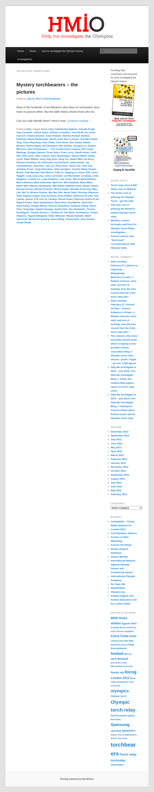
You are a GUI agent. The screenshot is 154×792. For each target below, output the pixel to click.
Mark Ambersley (42, 182)
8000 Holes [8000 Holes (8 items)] (119, 618)
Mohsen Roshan (38, 192)
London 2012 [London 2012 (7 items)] (120, 678)
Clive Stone (62, 142)
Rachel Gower (65, 199)
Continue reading (79, 120)
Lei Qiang (86, 176)
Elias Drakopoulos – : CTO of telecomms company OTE (57, 149)
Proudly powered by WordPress (77, 779)
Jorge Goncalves (44, 169)
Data (28, 129)
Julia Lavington (62, 169)
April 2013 (116, 451)
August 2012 (118, 478)
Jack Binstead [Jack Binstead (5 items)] (119, 658)
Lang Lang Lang (34, 176)
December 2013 (119, 431)
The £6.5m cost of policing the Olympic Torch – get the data (122, 197)
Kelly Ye (59, 172)
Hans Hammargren (61, 156)
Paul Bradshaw (52, 98)
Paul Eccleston (49, 196)
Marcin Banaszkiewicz (84, 179)
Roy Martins (74, 202)
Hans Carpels (42, 156)
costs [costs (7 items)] (133, 636)
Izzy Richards (61, 162)
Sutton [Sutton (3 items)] (114, 735)
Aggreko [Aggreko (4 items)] (126, 623)
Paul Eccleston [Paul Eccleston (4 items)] (119, 715)
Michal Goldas (61, 189)
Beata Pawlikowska (38, 139)
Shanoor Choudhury (59, 206)
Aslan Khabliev (54, 136)
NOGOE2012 (118, 588)
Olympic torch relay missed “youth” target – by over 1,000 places (123, 359)
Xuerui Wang (57, 219)
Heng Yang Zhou (48, 159)
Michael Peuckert (44, 189)
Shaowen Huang (79, 206)
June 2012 (116, 486)
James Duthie (77, 162)
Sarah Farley (23, 206)
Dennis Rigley (33, 146)
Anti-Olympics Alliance (124, 533)
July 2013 (116, 439)
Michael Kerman (25, 189)
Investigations (24, 59)
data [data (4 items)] (131, 640)
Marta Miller (86, 182)
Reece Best (60, 202)
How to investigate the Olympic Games (62, 51)
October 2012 (118, 470)
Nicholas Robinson (88, 192)
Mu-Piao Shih (55, 192)
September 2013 (120, 435)
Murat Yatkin (70, 192)
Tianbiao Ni (56, 212)
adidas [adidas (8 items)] (116, 623)
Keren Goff (84, 172)
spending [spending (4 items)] (116, 731)
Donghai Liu (80, 146)
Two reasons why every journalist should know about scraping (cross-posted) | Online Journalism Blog (124, 343)
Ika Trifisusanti (45, 162)
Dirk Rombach (49, 146)
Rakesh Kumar (24, 202)
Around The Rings (121, 545)
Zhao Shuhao (88, 219)
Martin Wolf (22, 186)
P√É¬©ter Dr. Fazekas (45, 199)
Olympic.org (118, 592)
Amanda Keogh (86, 129)
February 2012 (119, 494)
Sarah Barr (87, 202)
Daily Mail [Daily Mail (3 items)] (123, 641)
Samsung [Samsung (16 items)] (120, 724)
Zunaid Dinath (23, 222)
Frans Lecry (67, 152)
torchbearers (82, 212)
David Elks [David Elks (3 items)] (116, 645)
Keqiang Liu (71, 172)
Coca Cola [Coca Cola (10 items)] (119, 636)
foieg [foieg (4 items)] (131, 644)
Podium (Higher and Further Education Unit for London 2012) (124, 599)
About (33, 51)
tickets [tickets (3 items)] (114, 738)
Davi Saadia (75, 142)
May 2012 (116, 490)
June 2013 (116, 443)
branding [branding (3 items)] (115, 627)
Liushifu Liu (34, 179)
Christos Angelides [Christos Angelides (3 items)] (125, 631)
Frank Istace (53, 152)
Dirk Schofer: (66, 146)
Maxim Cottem (90, 186)
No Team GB (118, 584)
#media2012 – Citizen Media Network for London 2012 (123, 525)
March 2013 (117, 455)
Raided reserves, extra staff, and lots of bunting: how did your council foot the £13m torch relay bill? (123, 289)
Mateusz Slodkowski (40, 186)
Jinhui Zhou (61, 166)
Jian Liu (50, 166)
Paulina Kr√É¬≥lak (83, 196)
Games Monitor (119, 556)
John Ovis (87, 166)
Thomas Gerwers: (40, 212)
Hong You (63, 159)
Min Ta (25, 192)
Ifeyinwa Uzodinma (26, 162)
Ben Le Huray (71, 139)
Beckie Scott (56, 139)
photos (29, 199)
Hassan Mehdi (79, 156)
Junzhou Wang (79, 169)
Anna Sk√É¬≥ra (79, 132)
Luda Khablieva (50, 179)
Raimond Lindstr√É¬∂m (86, 199)
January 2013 (118, 463)
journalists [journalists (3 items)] (116, 663)
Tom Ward (69, 212)
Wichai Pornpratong (38, 219)
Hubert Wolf (76, 159)
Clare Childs (48, 142)
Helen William (31, 159)
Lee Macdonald (72, 176)
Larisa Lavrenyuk (53, 176)
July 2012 (116, 482)
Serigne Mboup (39, 206)
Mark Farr (57, 182)
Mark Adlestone (24, 182)
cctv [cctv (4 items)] (113, 631)
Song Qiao (28, 209)
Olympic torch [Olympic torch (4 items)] (118, 696)
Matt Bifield (59, 186)
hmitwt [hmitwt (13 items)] (117, 653)
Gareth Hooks (82, 152)
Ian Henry (89, 159)
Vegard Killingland (37, 216)
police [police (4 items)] (131, 715)
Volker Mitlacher (56, 216)
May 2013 (116, 447)
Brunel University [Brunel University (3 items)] (128, 627)
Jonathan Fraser (25, 169)
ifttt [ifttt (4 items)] (126, 654)
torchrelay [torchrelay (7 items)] (118, 760)
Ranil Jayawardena (43, 202)
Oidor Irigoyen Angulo (28, 196)
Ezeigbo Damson (37, 152)
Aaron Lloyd (47, 129)
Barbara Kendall (71, 136)
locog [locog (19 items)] (130, 671)
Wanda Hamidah (75, 216)
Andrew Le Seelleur (60, 132)
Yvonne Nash (72, 219)
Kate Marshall (32, 172)
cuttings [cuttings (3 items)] (114, 641)
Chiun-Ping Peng (32, 142)
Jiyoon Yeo (75, 166)
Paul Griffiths (65, 196)
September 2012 (120, 474)
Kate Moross (47, 172)
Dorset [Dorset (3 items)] (124, 645)
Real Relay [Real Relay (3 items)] (116, 719)
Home (20, 51)
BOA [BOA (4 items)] (134, 623)
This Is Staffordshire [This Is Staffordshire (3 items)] (127, 735)
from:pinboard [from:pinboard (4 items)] (119, 648)
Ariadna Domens (35, 136)
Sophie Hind (61, 209)
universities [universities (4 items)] (117, 764)
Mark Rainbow (71, 182)
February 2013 (119, 459)
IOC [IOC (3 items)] (130, 654)
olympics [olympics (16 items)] (120, 690)
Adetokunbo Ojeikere (66, 129)
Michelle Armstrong (80, 189)
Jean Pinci (38, 166)
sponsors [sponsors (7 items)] (128, 730)
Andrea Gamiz (41, 132)
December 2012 (119, 466)
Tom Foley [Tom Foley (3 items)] (122, 738)
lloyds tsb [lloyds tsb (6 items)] (117, 672)
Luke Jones (65, 179)
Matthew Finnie (74, 186)
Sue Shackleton (77, 209)
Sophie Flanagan (44, 209)
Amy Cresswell (24, 132)
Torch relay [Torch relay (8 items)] (128, 754)
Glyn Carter (28, 156)
